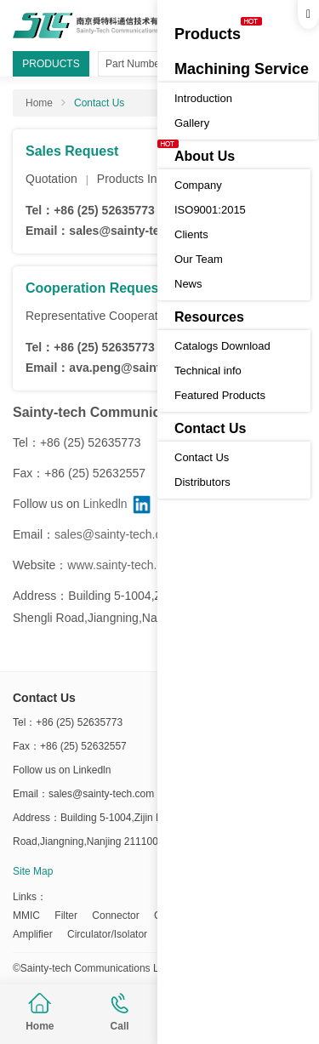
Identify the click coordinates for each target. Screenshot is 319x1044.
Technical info (208, 370)
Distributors (202, 482)
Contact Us (210, 428)
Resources (209, 317)
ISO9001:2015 (210, 209)
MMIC (26, 915)
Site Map (33, 871)
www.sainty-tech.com (123, 565)
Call (120, 1012)
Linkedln (105, 504)
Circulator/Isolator (107, 934)
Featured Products (219, 395)
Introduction (203, 98)
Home (40, 1012)
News (188, 283)
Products (207, 34)
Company (198, 185)
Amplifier (33, 934)
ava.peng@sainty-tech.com (146, 367)
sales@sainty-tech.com (135, 230)
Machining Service (241, 68)
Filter (65, 915)
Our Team (198, 259)
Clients (191, 234)
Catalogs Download (222, 345)
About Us (204, 156)
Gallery (191, 123)
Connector (115, 915)
